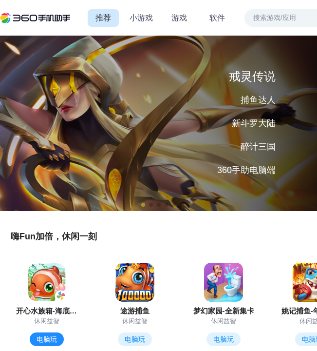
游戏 (179, 18)
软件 (217, 18)
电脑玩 (47, 339)
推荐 (103, 18)
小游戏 (141, 18)
